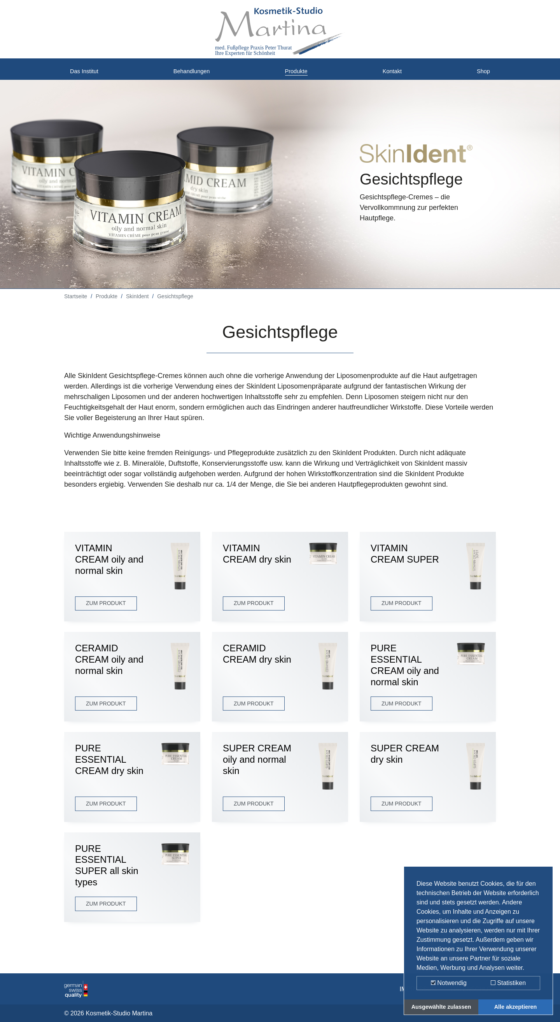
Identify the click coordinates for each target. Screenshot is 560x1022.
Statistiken (508, 983)
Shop (482, 74)
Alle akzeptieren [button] (515, 1007)
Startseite (75, 302)
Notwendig (449, 983)
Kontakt (394, 74)
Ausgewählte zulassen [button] (441, 1007)
